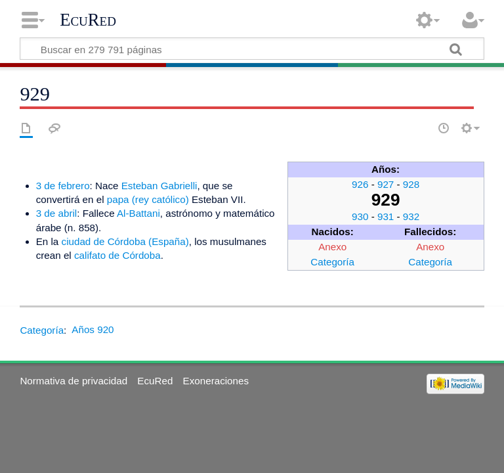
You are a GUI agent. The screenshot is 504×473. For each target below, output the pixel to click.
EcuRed (88, 20)
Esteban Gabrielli (159, 185)
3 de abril (56, 213)
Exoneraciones (216, 380)
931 (385, 216)
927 (385, 184)
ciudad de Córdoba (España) (125, 241)
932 (411, 216)
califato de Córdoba (117, 255)
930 (360, 216)
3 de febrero (63, 185)
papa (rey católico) (148, 199)
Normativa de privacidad (73, 380)
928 (411, 184)
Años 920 (93, 329)
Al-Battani (138, 213)
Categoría (332, 261)
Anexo (332, 246)
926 (360, 184)
